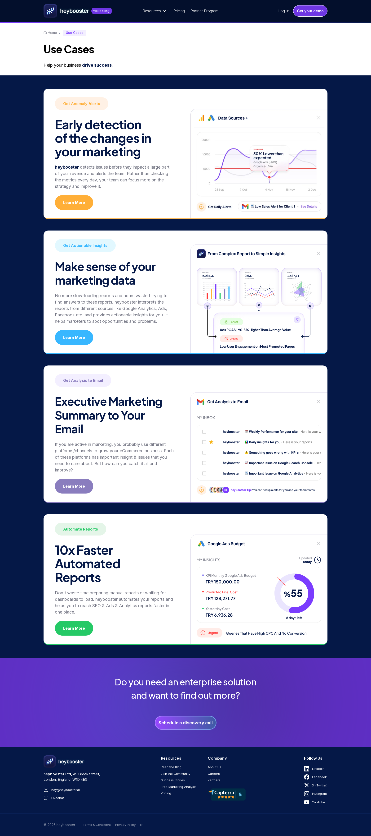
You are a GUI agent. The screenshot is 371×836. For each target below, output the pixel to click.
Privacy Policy (125, 825)
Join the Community (175, 774)
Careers (214, 774)
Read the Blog (171, 767)
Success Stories (173, 780)
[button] (155, 11)
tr (141, 825)
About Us (214, 767)
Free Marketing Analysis (178, 787)
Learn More (74, 202)
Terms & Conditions (97, 825)
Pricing (179, 11)
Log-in (283, 11)
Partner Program (204, 11)
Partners (214, 780)
